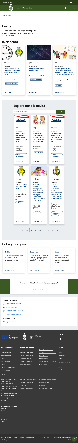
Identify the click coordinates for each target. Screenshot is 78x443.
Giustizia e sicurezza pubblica (47, 353)
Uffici (2, 359)
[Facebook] (64, 8)
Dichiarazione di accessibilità (47, 388)
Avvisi (7, 63)
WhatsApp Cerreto (7, 440)
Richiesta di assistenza (26, 388)
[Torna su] (74, 439)
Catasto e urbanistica (26, 362)
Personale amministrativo (8, 368)
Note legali (42, 385)
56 (40, 230)
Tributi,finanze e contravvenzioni (43, 357)
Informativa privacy (44, 382)
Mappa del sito (30, 437)
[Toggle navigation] (3, 8)
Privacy (16, 437)
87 (53, 230)
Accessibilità (8, 437)
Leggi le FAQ (23, 385)
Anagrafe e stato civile (26, 353)
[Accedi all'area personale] (71, 2)
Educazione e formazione (46, 350)
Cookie (22, 437)
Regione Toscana (7, 2)
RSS (2, 437)
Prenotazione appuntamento (28, 379)
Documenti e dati (6, 371)
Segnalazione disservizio (27, 382)
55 (35, 230)
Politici (3, 365)
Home (3, 15)
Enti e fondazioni (5, 362)
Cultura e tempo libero (26, 356)
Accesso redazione (72, 440)
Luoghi (60, 367)
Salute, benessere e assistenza (48, 361)
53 (27, 230)
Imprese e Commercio (26, 359)
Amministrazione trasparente (47, 379)
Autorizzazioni (43, 364)
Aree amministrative (7, 356)
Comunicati (33, 63)
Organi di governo (6, 353)
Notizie (60, 353)
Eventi (60, 370)
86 (48, 230)
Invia (60, 112)
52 (23, 230)
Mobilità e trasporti (25, 365)
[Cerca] (75, 8)
